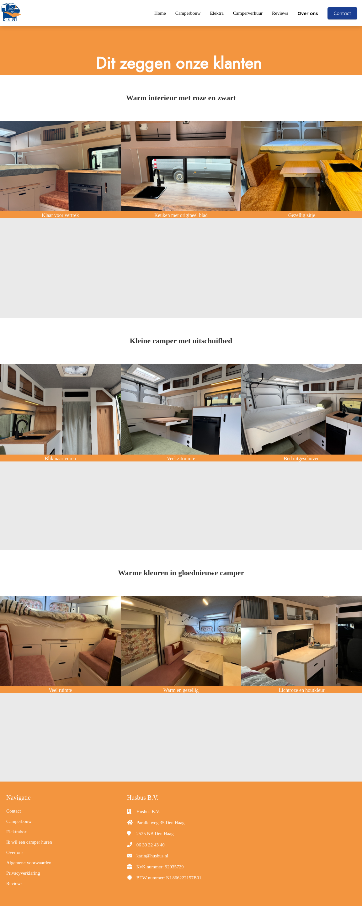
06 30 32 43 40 (150, 844)
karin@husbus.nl (152, 855)
